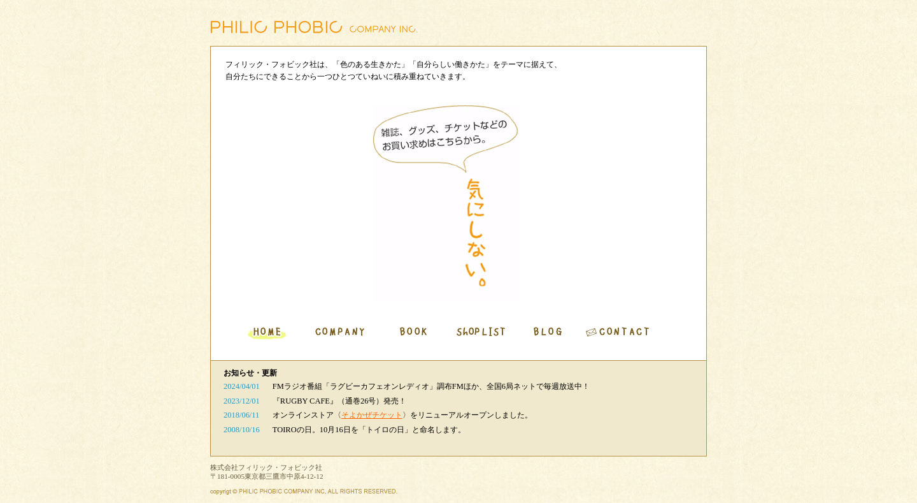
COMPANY (340, 333)
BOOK (414, 333)
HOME (267, 333)
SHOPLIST (481, 333)
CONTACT (620, 333)
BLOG (548, 333)
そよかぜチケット (371, 415)
